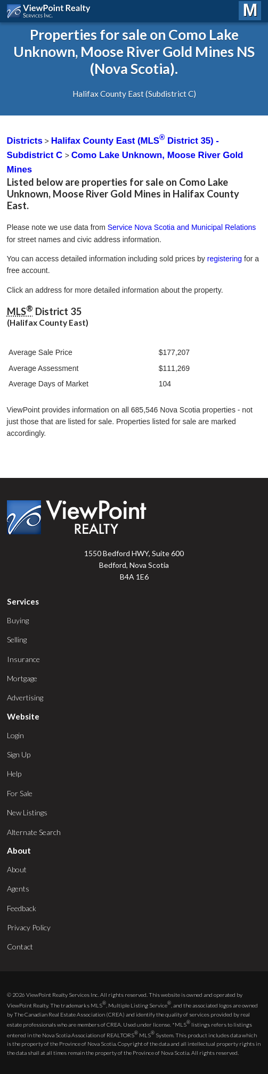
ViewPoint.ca (51, 11)
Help (14, 773)
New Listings (27, 812)
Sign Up (18, 754)
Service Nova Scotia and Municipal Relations (182, 227)
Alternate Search (34, 832)
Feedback (21, 908)
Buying (18, 620)
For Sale (20, 793)
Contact (20, 946)
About (17, 869)
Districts (25, 141)
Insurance (23, 659)
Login (15, 735)
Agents (18, 888)
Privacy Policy (29, 927)
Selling (17, 639)
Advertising (25, 697)
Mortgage (22, 678)
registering (224, 258)
